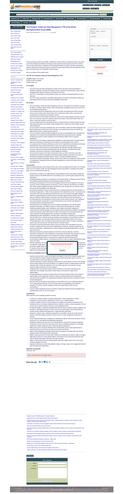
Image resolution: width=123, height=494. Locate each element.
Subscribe (62, 250)
